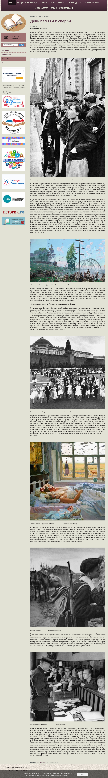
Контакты (6, 63)
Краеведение (75, 3)
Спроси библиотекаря (62, 8)
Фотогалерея (41, 8)
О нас (12, 3)
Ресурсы (62, 3)
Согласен (82, 774)
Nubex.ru (24, 770)
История (5, 50)
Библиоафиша (48, 3)
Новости (5, 59)
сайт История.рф (41, 762)
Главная (32, 16)
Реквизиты (6, 54)
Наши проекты (91, 3)
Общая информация (27, 3)
